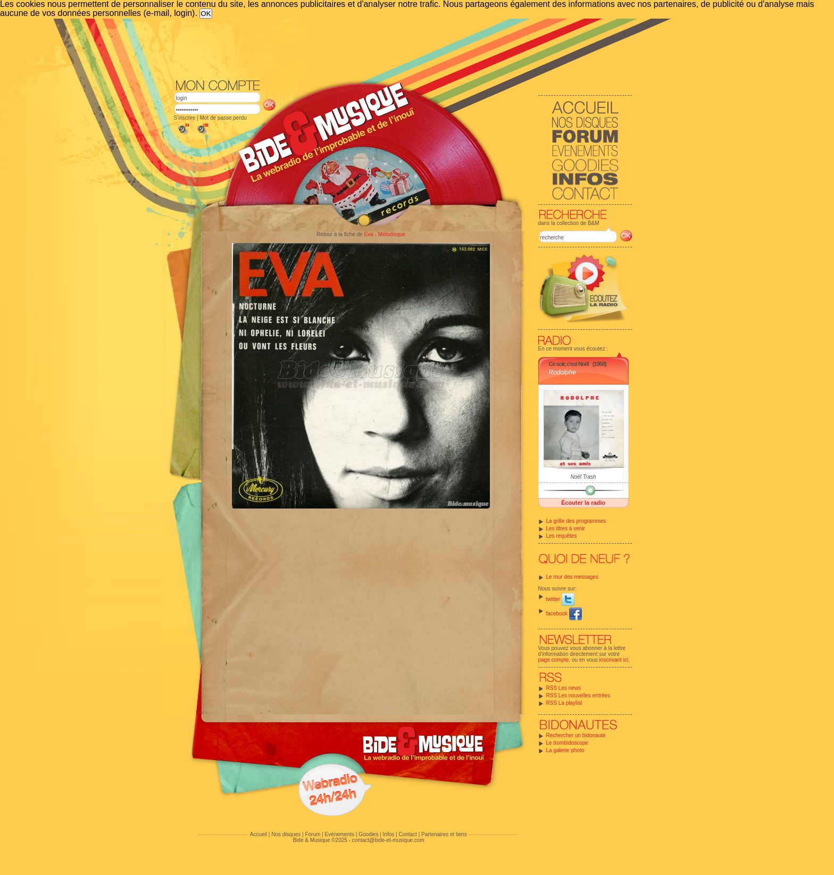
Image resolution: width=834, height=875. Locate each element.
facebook (564, 613)
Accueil (258, 834)
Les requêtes (561, 536)
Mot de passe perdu (222, 118)
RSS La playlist (564, 703)
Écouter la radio (583, 502)
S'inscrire (185, 118)
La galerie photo (565, 750)
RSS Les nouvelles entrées (578, 695)
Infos (389, 834)
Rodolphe (562, 372)
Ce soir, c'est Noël (569, 364)
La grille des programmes (576, 521)
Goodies (368, 834)
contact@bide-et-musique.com (388, 840)
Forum (312, 834)
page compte (553, 660)
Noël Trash (583, 477)
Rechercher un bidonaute (576, 735)
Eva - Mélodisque (384, 234)
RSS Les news (563, 688)
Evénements (339, 834)
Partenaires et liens (444, 834)
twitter (560, 599)
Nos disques (286, 834)
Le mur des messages (572, 577)
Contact (407, 834)
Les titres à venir (565, 528)
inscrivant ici (613, 660)
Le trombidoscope (567, 743)
